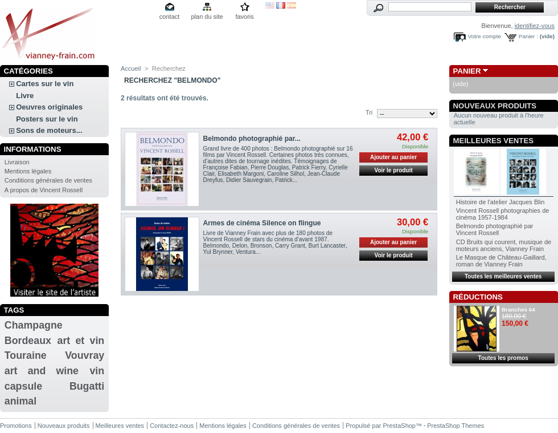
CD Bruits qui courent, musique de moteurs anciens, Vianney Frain (504, 245)
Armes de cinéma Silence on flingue (262, 223)
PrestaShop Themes (455, 425)
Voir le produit (394, 170)
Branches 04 (518, 309)
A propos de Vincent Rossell (44, 190)
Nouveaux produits (495, 106)
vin (96, 371)
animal (20, 401)
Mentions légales (28, 171)
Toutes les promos (503, 358)
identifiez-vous (535, 25)
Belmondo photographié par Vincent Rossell (495, 229)
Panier (467, 71)
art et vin (81, 340)
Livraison (17, 162)
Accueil (131, 68)
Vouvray (84, 355)
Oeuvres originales (49, 107)
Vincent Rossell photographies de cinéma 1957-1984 (502, 214)
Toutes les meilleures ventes (503, 276)
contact (169, 16)
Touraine (26, 355)
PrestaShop (399, 425)
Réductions (478, 297)
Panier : (528, 36)
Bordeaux (28, 340)
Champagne (34, 325)
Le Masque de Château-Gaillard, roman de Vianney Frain (501, 261)
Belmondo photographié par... (252, 139)
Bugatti (86, 386)
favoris (244, 16)
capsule (23, 386)
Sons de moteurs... (49, 130)
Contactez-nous (172, 425)
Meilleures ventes (493, 140)
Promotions (16, 425)
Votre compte (484, 36)
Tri (369, 112)
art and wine (42, 371)
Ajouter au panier (393, 157)
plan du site (207, 16)
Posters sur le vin (46, 119)
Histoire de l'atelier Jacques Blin (500, 202)
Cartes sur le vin (44, 83)
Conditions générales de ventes (48, 180)
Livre (25, 95)
